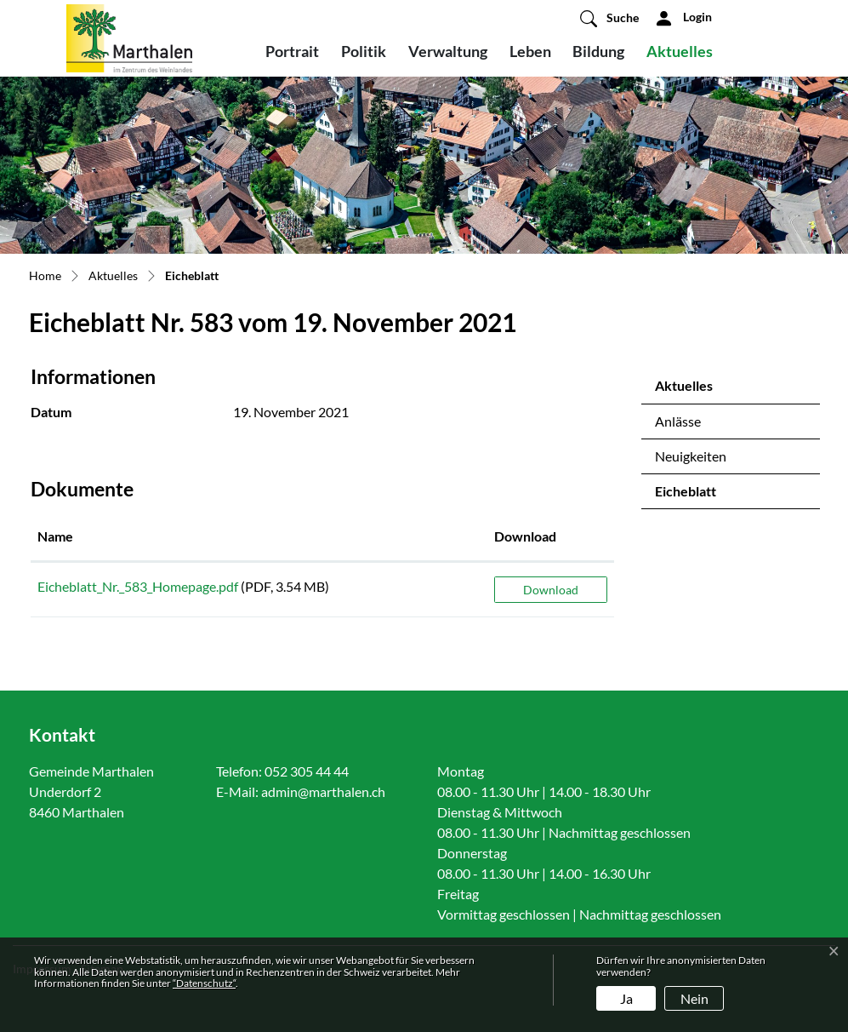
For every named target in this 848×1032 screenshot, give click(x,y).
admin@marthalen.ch (323, 791)
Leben (530, 51)
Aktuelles (679, 51)
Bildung (598, 51)
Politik (363, 51)
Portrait (292, 51)
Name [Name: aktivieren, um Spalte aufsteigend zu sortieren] (55, 536)
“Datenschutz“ (204, 983)
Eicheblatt (699, 495)
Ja (626, 998)
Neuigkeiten (690, 456)
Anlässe (678, 421)
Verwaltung (447, 51)
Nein (694, 998)
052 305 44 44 (307, 771)
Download (550, 589)
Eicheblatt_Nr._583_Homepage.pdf (137, 586)
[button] (609, 18)
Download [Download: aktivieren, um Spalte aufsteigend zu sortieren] (525, 536)
